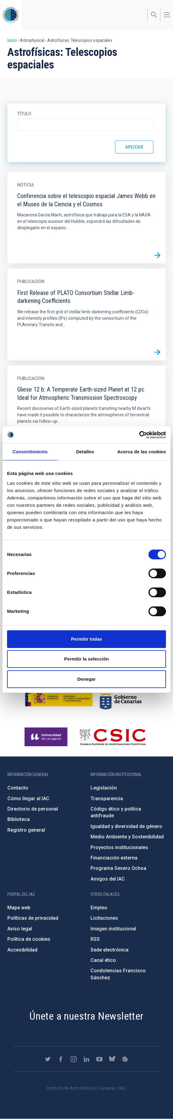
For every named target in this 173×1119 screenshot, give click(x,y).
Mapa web (18, 908)
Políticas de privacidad (32, 918)
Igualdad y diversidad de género (126, 826)
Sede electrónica (109, 950)
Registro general (26, 830)
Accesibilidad (22, 950)
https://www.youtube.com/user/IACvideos (99, 1059)
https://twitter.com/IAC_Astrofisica (47, 1059)
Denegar (86, 679)
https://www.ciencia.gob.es (59, 698)
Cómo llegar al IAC (28, 798)
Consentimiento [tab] (30, 451)
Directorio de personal (32, 809)
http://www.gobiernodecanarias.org (120, 698)
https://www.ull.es (47, 737)
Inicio (12, 40)
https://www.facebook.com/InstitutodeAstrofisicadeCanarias (60, 1059)
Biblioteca (18, 819)
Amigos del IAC (107, 879)
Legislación (103, 788)
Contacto (17, 788)
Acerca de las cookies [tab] (141, 451)
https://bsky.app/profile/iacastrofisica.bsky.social (112, 1059)
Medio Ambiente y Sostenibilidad (127, 837)
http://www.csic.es (112, 736)
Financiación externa (113, 858)
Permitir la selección (86, 658)
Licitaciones (104, 918)
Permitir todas (86, 639)
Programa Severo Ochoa (118, 868)
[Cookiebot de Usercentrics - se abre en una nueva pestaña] (139, 435)
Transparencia (106, 798)
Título (24, 113)
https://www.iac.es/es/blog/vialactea (125, 1059)
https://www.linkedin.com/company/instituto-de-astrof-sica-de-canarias (86, 1059)
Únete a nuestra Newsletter (86, 1016)
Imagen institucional (113, 929)
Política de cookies (28, 939)
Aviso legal (19, 929)
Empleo (98, 908)
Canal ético (103, 960)
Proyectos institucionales (119, 847)
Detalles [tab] (85, 451)
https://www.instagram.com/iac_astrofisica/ (73, 1059)
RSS (95, 939)
